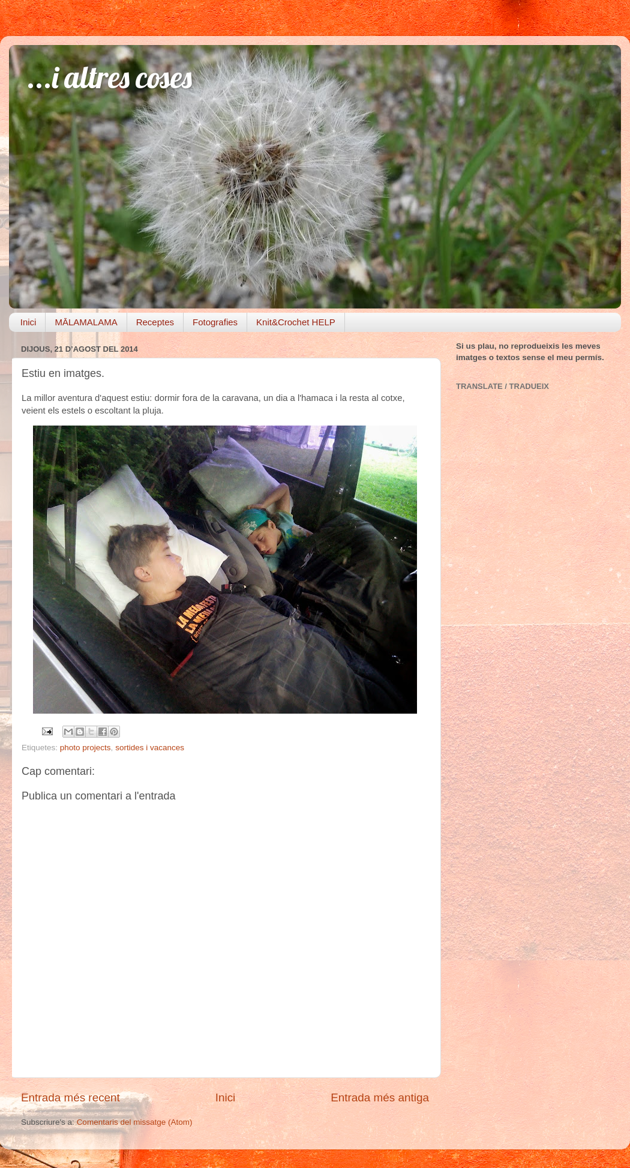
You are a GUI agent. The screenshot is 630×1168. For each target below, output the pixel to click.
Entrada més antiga (380, 1097)
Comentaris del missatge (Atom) (135, 1122)
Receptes (155, 322)
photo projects (85, 747)
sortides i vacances (149, 747)
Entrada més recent (70, 1097)
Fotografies (215, 322)
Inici (28, 322)
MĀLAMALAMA (86, 322)
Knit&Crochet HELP (295, 322)
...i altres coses (109, 77)
